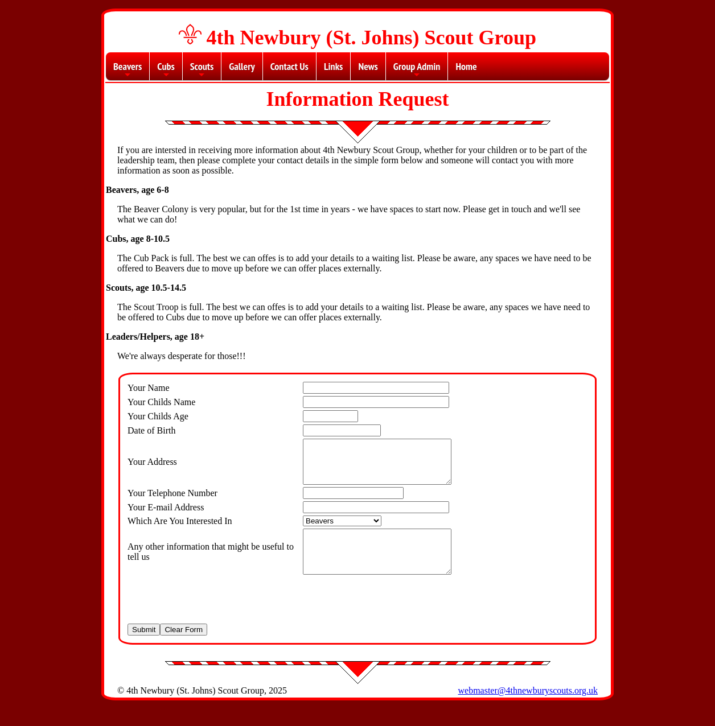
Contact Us (289, 66)
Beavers (127, 70)
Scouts (202, 70)
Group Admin (417, 70)
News (367, 66)
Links (333, 66)
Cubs (165, 70)
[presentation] (214, 616)
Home (465, 66)
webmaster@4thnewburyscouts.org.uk (528, 707)
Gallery (241, 66)
